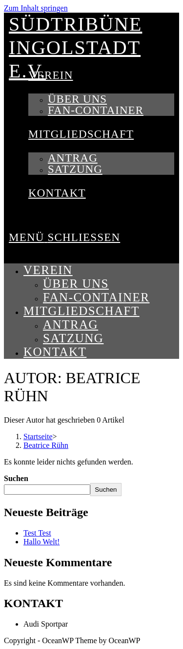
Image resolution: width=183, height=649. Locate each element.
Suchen (16, 478)
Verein (48, 270)
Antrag (70, 324)
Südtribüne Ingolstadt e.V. (75, 47)
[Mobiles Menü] (64, 237)
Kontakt (54, 351)
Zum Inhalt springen (36, 8)
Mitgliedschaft (81, 310)
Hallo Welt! (41, 542)
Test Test (37, 533)
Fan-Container (96, 297)
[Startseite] (38, 436)
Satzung (73, 338)
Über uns (76, 283)
